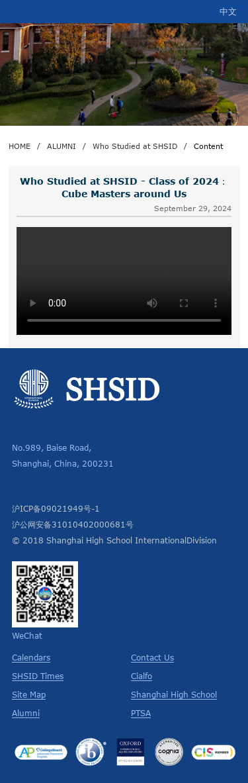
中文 (228, 11)
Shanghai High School (174, 694)
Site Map (29, 694)
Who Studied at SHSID (135, 146)
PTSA (141, 712)
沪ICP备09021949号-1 (56, 508)
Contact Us (152, 657)
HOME (19, 146)
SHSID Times (37, 675)
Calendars (31, 657)
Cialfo (141, 675)
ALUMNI (61, 146)
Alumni (26, 712)
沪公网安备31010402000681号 (73, 524)
